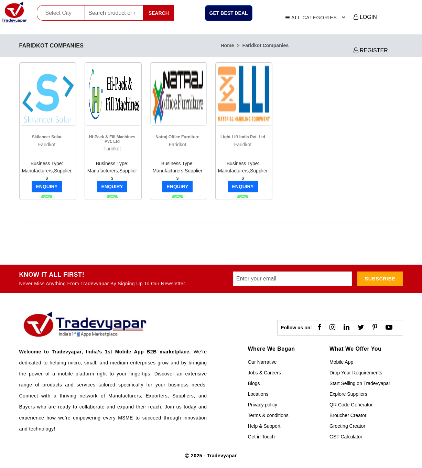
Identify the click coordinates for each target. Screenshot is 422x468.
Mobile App (341, 362)
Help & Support (264, 426)
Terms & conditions (268, 415)
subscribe (380, 278)
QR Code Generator (350, 404)
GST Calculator (345, 436)
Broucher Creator (347, 415)
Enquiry (46, 186)
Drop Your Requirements (355, 372)
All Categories (316, 16)
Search (159, 13)
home (227, 45)
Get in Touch (261, 436)
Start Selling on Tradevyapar (359, 383)
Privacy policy (263, 404)
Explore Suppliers (348, 394)
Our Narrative (262, 362)
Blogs (254, 383)
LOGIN (365, 17)
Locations (258, 394)
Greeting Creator (347, 426)
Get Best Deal (228, 13)
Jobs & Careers (264, 372)
